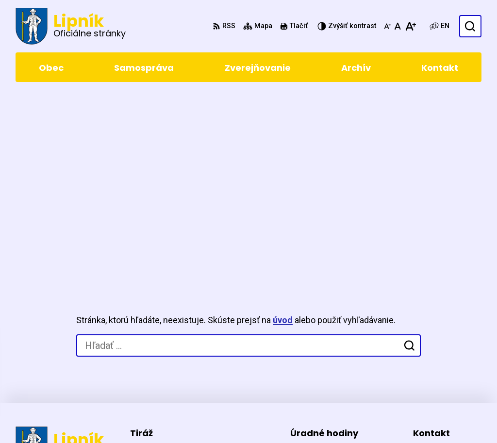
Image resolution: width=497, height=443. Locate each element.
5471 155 (429, 349)
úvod (283, 136)
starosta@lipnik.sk (447, 372)
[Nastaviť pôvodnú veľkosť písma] (398, 26)
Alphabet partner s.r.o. (148, 417)
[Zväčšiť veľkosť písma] (410, 26)
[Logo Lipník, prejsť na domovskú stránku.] (71, 26)
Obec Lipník (275, 417)
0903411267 (435, 360)
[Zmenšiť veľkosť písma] (387, 26)
